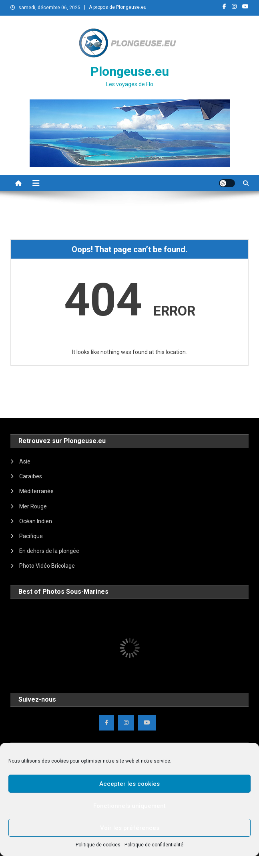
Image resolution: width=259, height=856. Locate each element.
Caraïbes (30, 476)
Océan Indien (35, 521)
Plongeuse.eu (129, 71)
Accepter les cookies (129, 783)
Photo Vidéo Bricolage (47, 566)
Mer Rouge (33, 506)
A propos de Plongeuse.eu (118, 7)
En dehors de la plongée (49, 551)
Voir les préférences (129, 828)
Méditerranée (36, 491)
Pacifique (31, 536)
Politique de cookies (98, 845)
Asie (24, 461)
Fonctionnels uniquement (129, 805)
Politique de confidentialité (153, 845)
